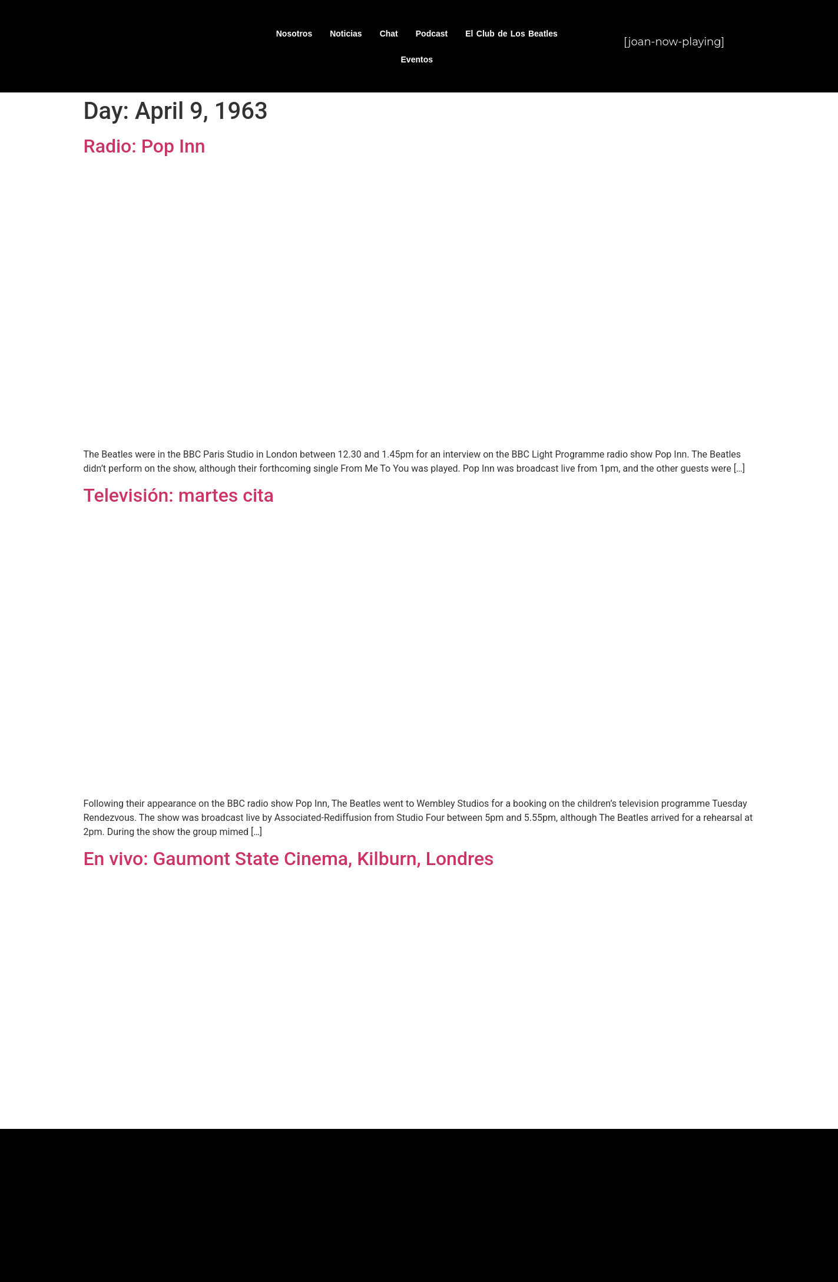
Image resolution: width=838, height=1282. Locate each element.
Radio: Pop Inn (145, 146)
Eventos (417, 59)
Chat (389, 33)
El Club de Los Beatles (511, 33)
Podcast (432, 33)
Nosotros (294, 33)
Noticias (346, 33)
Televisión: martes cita (179, 495)
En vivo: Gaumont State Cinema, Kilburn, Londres (289, 858)
